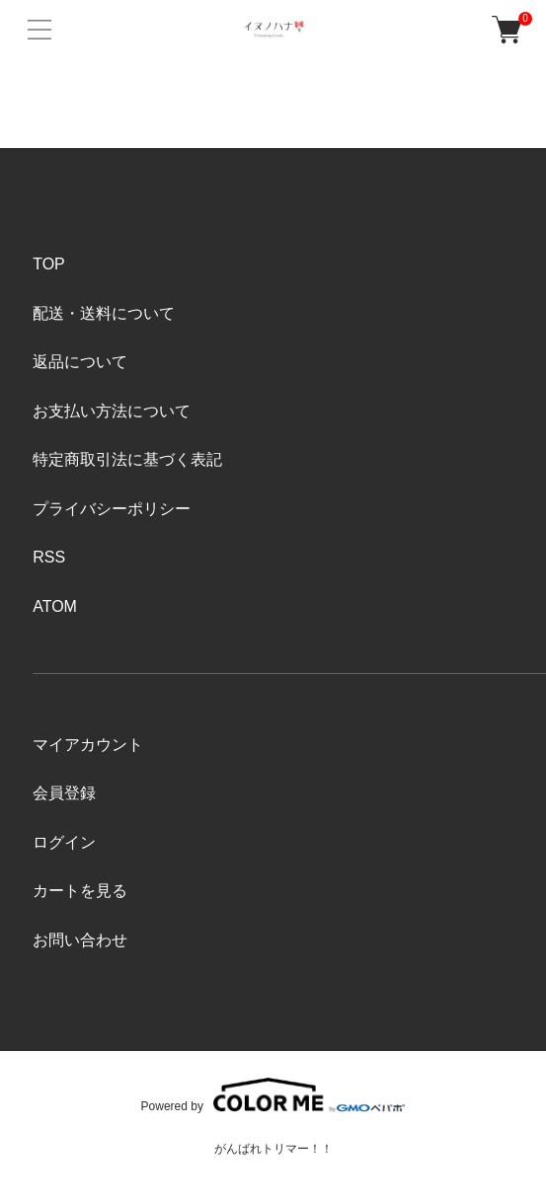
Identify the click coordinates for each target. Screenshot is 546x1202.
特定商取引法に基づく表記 (127, 459)
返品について (80, 361)
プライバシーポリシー (112, 508)
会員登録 (64, 793)
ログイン (64, 842)
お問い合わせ (80, 940)
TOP (49, 264)
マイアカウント (88, 744)
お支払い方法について (112, 411)
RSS (49, 557)
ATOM (55, 606)
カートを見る (80, 890)
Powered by (273, 1095)
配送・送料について (104, 313)
